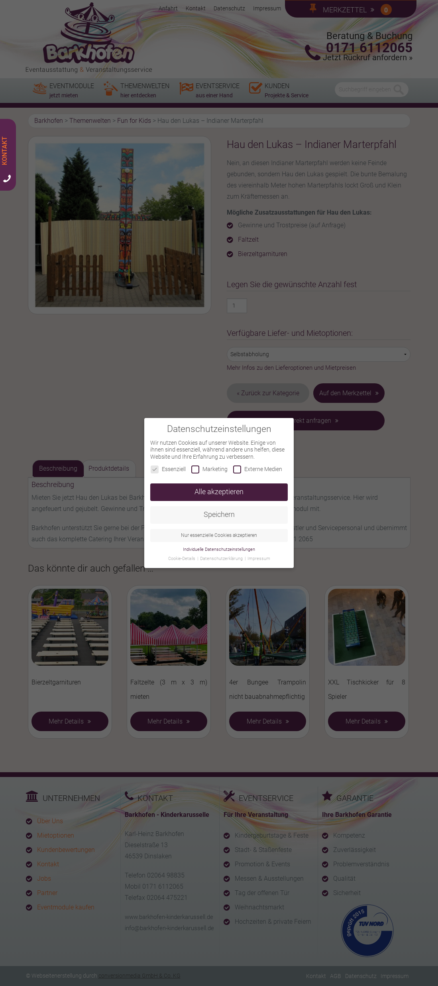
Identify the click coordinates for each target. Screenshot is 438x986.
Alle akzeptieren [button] (219, 487)
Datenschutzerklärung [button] (222, 554)
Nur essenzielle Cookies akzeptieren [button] (219, 531)
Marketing (209, 465)
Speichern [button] (219, 510)
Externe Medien (257, 465)
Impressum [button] (258, 554)
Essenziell (168, 465)
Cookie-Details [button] (182, 554)
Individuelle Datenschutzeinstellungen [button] (219, 545)
